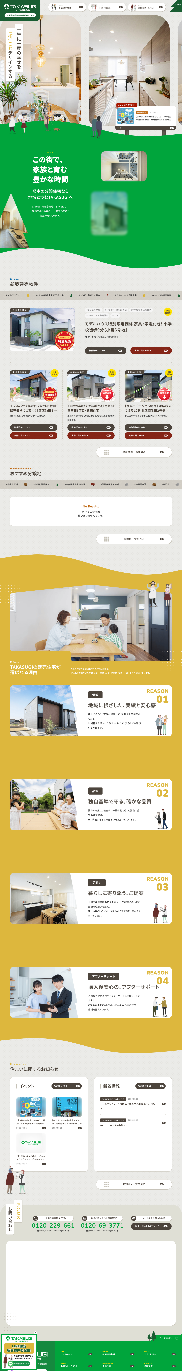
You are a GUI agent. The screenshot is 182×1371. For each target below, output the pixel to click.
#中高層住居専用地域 (75, 484)
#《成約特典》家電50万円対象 (50, 295)
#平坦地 (165, 484)
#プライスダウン (13, 295)
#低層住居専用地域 (110, 484)
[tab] (118, 128)
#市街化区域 (12, 484)
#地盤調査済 (140, 484)
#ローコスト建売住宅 (161, 295)
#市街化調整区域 (41, 484)
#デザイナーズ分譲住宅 (126, 295)
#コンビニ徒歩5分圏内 (89, 295)
